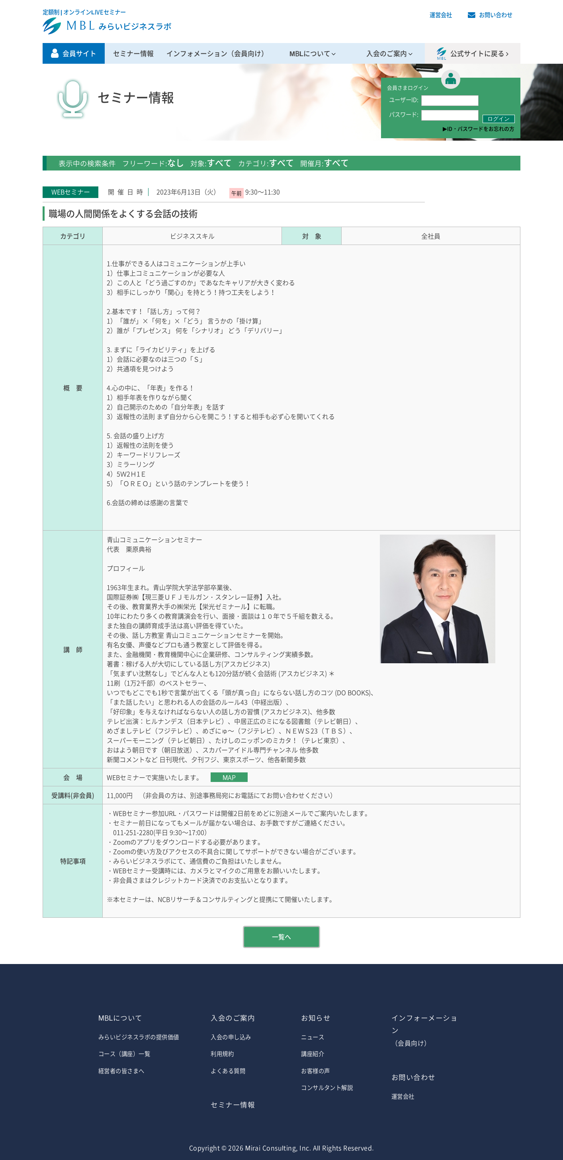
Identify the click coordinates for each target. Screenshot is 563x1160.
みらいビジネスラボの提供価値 (138, 1037)
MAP (229, 777)
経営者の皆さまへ (121, 1070)
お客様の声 (315, 1070)
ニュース (312, 1037)
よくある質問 (228, 1070)
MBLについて (309, 53)
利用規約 (222, 1053)
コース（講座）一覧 (124, 1053)
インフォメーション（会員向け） (217, 53)
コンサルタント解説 (327, 1087)
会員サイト (79, 53)
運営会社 (441, 14)
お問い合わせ (495, 14)
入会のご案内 (386, 53)
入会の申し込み (231, 1037)
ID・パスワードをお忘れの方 (480, 128)
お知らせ (315, 1018)
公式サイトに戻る (477, 53)
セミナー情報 (133, 53)
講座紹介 (312, 1053)
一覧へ (281, 936)
